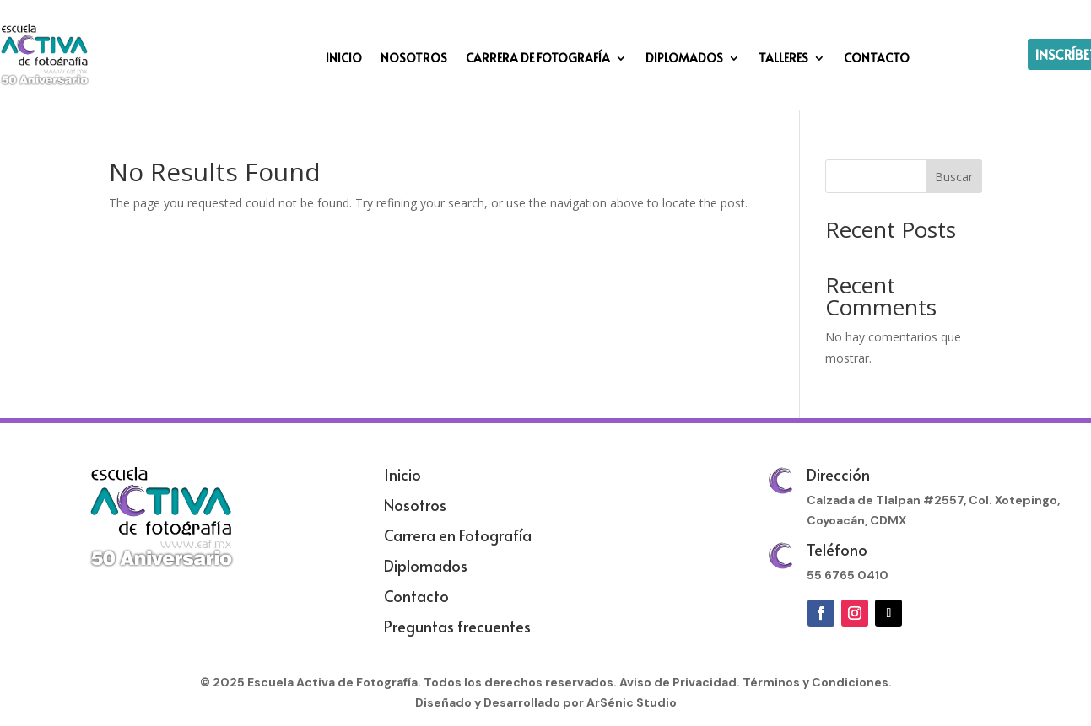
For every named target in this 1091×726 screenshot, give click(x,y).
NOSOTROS (414, 59)
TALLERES (783, 59)
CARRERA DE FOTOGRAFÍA (538, 59)
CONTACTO (877, 59)
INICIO (344, 59)
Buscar (954, 177)
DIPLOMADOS (684, 59)
